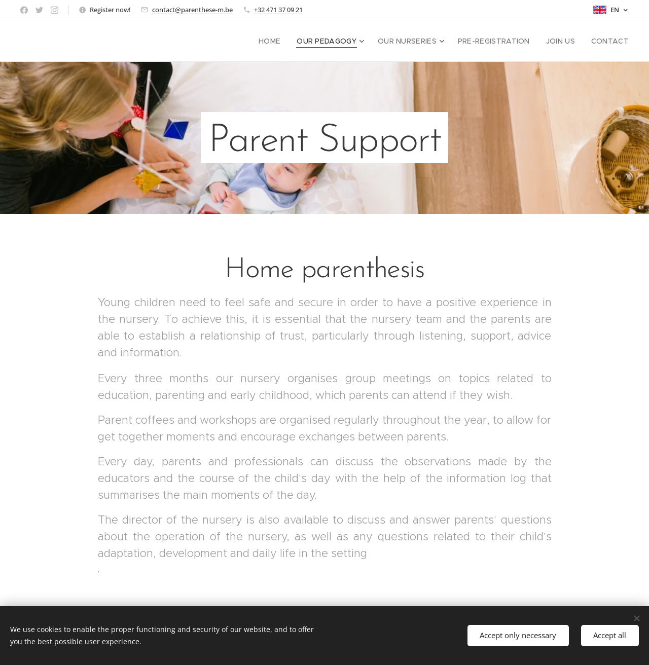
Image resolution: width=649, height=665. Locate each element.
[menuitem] (289, 41)
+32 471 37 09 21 (278, 9)
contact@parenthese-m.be (192, 9)
